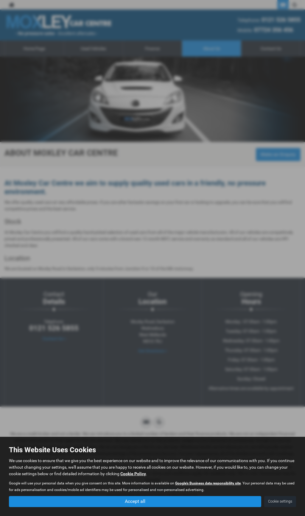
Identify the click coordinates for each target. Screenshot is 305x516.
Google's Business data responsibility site (208, 483)
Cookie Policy (133, 473)
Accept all (135, 501)
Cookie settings (280, 501)
